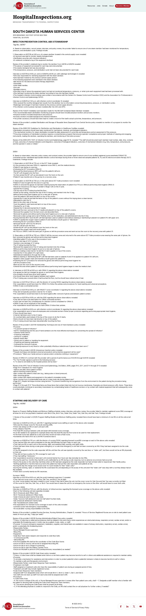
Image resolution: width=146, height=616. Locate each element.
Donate (104, 6)
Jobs (98, 6)
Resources (91, 6)
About (111, 6)
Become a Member (123, 6)
